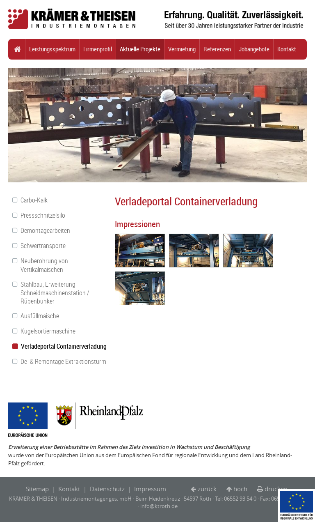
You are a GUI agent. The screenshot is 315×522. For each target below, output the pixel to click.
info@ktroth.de (159, 506)
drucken (276, 489)
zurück (207, 489)
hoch (240, 489)
